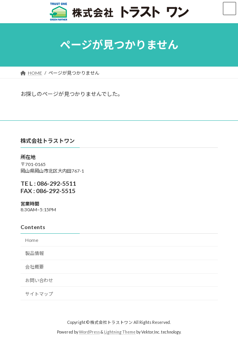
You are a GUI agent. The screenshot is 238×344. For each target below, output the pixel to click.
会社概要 (34, 267)
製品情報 (34, 253)
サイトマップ (39, 294)
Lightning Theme (119, 332)
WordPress (89, 332)
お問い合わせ (39, 280)
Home (31, 240)
